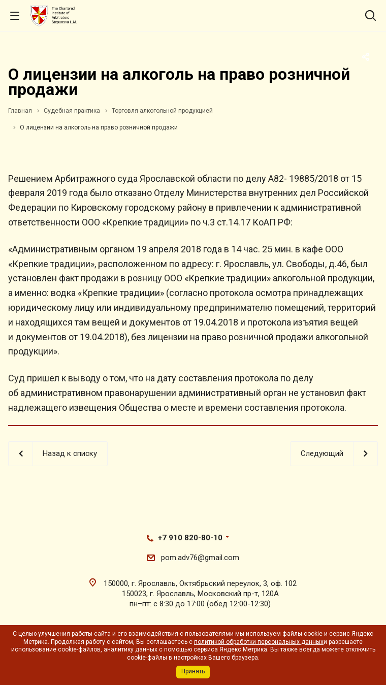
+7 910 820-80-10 (190, 537)
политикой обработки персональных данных (259, 641)
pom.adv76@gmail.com (200, 557)
